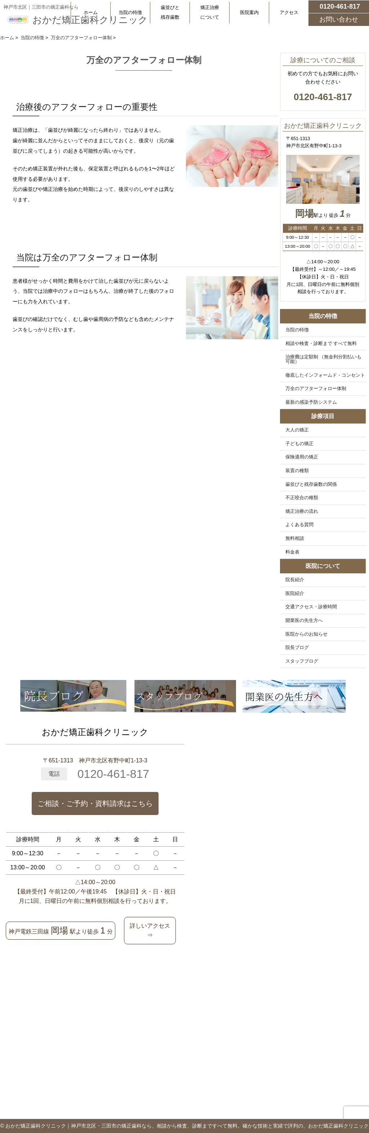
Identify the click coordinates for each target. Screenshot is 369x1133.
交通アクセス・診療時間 (311, 606)
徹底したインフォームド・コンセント (325, 375)
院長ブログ (297, 647)
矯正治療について (209, 12)
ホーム (91, 12)
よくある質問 (299, 524)
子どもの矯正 (299, 443)
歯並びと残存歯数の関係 (311, 484)
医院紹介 (294, 593)
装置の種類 (297, 470)
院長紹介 (294, 579)
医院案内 (249, 12)
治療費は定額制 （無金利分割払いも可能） (323, 359)
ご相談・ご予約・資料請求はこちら (95, 803)
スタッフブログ (301, 661)
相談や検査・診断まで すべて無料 (321, 343)
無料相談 (294, 538)
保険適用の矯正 (301, 457)
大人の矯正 (297, 430)
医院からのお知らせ (306, 634)
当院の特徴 (130, 12)
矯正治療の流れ (301, 511)
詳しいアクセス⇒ (150, 930)
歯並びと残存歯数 (170, 12)
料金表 (292, 552)
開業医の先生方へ (304, 620)
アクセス (289, 12)
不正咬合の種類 (301, 497)
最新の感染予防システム (311, 402)
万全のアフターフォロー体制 (315, 388)
